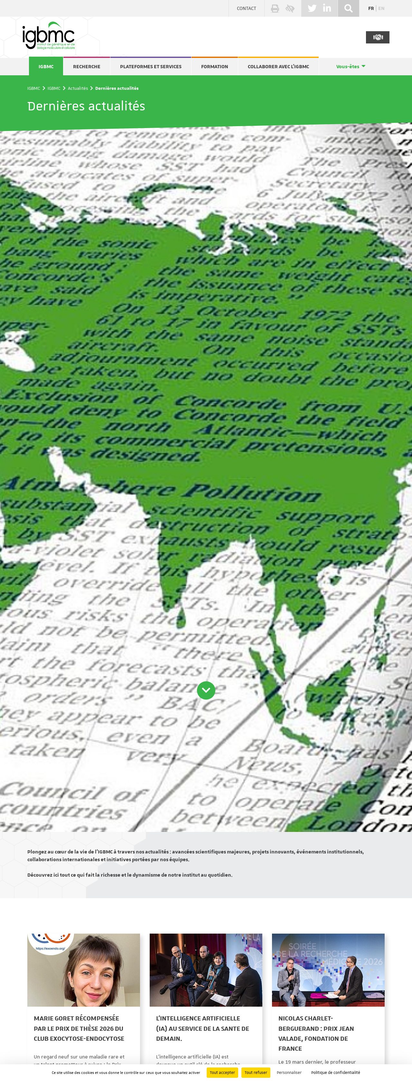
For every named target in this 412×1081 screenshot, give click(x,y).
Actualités (78, 88)
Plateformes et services (151, 66)
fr (371, 8)
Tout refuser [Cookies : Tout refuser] (256, 1072)
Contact (246, 8)
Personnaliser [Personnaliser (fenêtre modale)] (289, 1072)
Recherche (86, 66)
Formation (214, 66)
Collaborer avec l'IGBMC (278, 66)
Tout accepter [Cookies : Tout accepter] (222, 1072)
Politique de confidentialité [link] (335, 1072)
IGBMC (46, 66)
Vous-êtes (347, 66)
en (381, 8)
